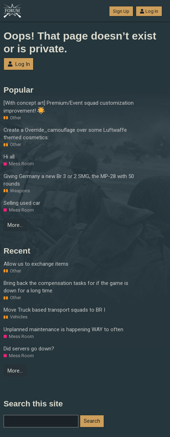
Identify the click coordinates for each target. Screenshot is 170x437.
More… (15, 225)
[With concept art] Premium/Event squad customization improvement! (69, 107)
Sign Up (121, 11)
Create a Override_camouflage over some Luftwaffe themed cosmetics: (65, 134)
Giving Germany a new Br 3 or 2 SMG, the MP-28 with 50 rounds (69, 180)
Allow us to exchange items (36, 264)
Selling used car (22, 203)
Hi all (9, 157)
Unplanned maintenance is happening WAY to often (63, 329)
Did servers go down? (29, 348)
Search (92, 421)
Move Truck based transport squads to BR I (54, 310)
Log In (149, 11)
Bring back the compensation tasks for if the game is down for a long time (66, 287)
